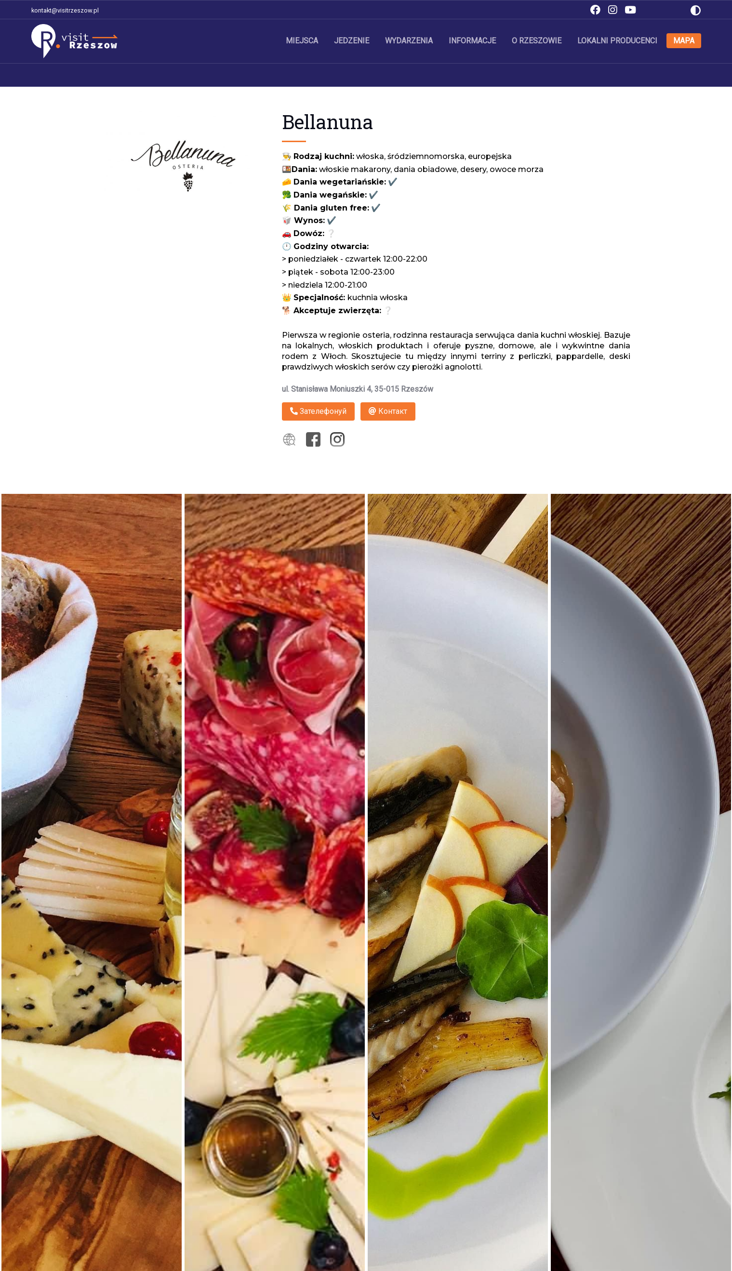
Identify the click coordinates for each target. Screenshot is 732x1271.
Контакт (388, 411)
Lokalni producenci (617, 40)
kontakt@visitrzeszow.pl (65, 10)
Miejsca (302, 40)
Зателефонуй (318, 411)
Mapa (683, 40)
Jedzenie (351, 40)
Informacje (472, 40)
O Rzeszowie (536, 40)
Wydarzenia (409, 40)
